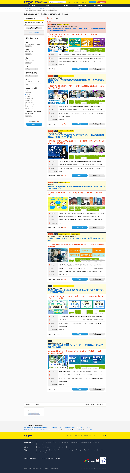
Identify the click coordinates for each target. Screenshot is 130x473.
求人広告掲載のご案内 (53, 468)
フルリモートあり (30, 106)
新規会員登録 (102, 2)
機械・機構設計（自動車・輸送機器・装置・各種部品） (36, 427)
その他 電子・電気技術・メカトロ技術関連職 (34, 429)
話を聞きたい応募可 (31, 108)
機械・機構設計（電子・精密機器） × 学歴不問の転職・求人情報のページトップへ (86, 436)
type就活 (39, 452)
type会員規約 (46, 468)
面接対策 (97, 442)
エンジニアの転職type (43, 450)
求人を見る (80, 69)
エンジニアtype (63, 450)
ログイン (92, 2)
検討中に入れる (97, 69)
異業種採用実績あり (31, 98)
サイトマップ (70, 2)
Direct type (79, 450)
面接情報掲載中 (29, 102)
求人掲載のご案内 (83, 2)
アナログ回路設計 (78, 429)
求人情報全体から (30, 82)
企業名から (39, 82)
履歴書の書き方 (75, 442)
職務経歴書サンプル (86, 442)
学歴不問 (28, 94)
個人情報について (39, 468)
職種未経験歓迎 (29, 92)
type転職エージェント (90, 450)
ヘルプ (76, 2)
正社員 (27, 90)
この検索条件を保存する (34, 28)
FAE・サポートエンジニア (54, 429)
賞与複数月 (28, 96)
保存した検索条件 (34, 32)
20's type (72, 450)
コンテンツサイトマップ (72, 447)
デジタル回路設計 (67, 429)
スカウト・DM (41, 442)
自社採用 (33, 468)
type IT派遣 (100, 450)
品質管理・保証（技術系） (70, 427)
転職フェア (66, 442)
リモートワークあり (31, 104)
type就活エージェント (50, 452)
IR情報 (29, 468)
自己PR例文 (40, 444)
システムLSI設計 (88, 429)
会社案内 (25, 468)
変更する (28, 46)
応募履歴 (49, 442)
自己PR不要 (29, 100)
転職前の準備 (41, 447)
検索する (34, 124)
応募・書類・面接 (51, 447)
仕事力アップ (61, 447)
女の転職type (54, 450)
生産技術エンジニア (83, 427)
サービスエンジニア (56, 427)
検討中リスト (58, 442)
